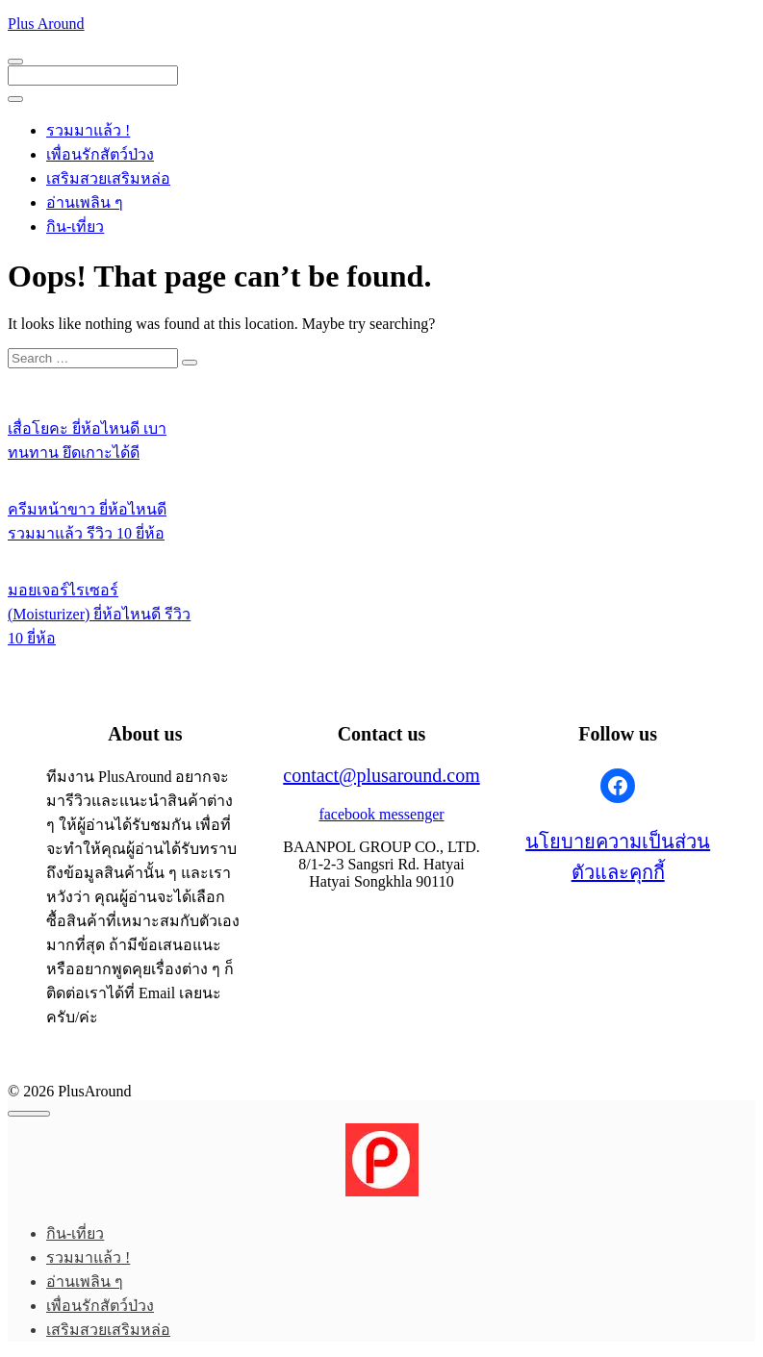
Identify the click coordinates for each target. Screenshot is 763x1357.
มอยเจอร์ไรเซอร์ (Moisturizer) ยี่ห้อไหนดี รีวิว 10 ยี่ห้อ (99, 614)
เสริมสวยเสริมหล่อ (108, 178)
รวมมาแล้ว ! (88, 130)
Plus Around (46, 23)
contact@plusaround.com (381, 775)
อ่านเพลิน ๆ (84, 202)
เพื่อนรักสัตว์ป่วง (100, 154)
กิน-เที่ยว (75, 226)
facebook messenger (381, 814)
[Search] (189, 362)
